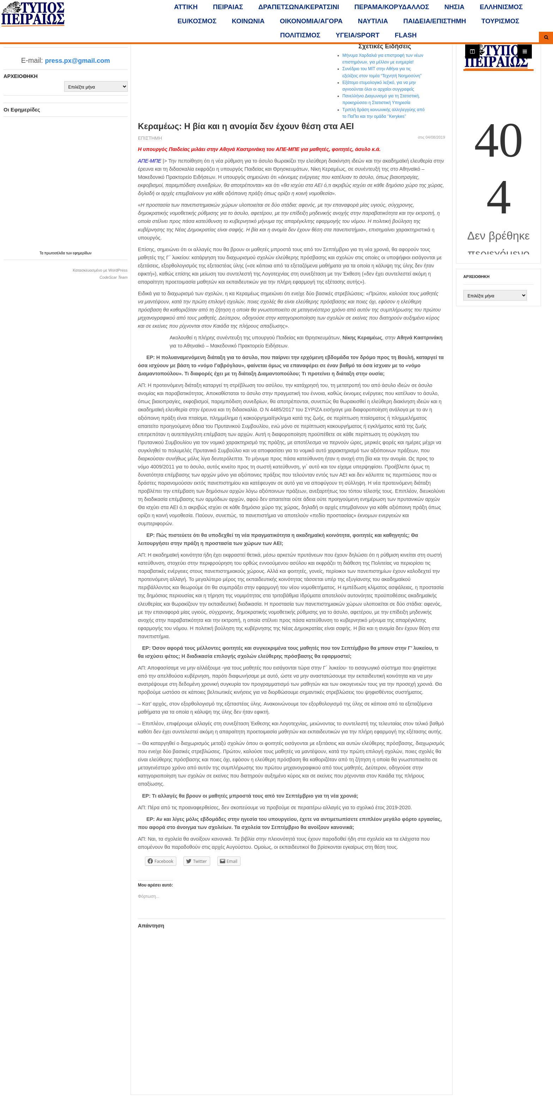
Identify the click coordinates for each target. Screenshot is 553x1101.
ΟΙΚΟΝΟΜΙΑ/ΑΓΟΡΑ (311, 21)
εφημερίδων (82, 253)
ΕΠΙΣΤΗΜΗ (150, 138)
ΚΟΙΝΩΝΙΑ (248, 21)
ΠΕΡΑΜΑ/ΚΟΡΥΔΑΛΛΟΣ (391, 7)
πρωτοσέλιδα (55, 253)
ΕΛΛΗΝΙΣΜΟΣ (501, 7)
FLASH (406, 35)
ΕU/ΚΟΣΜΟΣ (197, 21)
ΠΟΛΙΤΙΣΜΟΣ (300, 35)
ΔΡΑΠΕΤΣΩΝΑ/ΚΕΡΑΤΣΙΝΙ (299, 7)
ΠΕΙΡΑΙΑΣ (228, 7)
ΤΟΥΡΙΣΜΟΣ (500, 21)
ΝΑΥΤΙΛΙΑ (373, 21)
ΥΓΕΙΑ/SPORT (357, 35)
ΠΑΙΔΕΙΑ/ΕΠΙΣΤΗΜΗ (434, 21)
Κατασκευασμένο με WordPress (100, 270)
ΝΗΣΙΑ (454, 7)
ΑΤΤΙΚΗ (186, 7)
